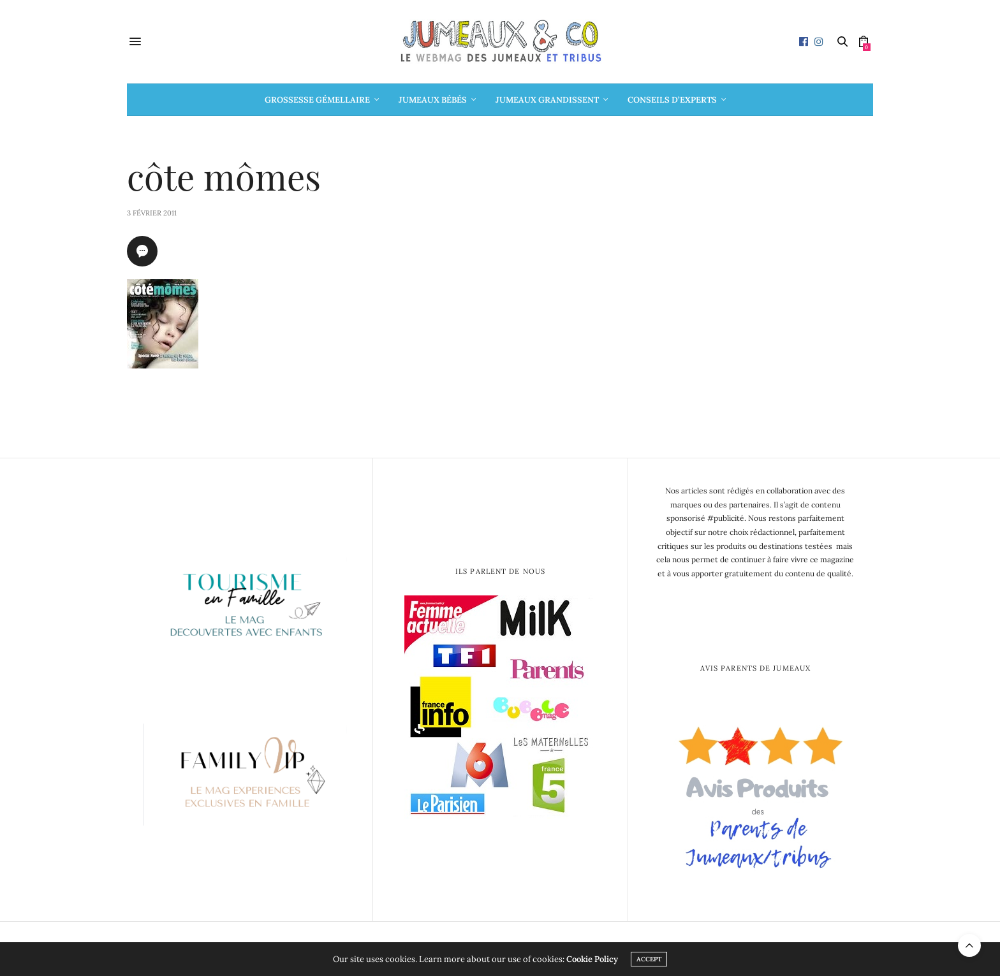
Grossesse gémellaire (317, 99)
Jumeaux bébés (433, 99)
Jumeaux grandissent (547, 99)
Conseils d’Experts (672, 99)
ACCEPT (648, 959)
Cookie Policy (592, 959)
